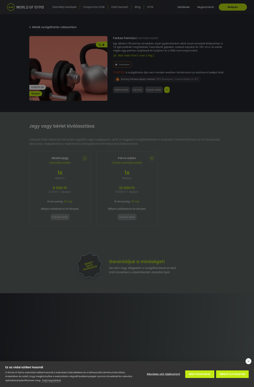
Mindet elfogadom (232, 374)
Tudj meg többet (51, 380)
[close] (248, 361)
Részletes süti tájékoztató (163, 374)
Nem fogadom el (200, 374)
